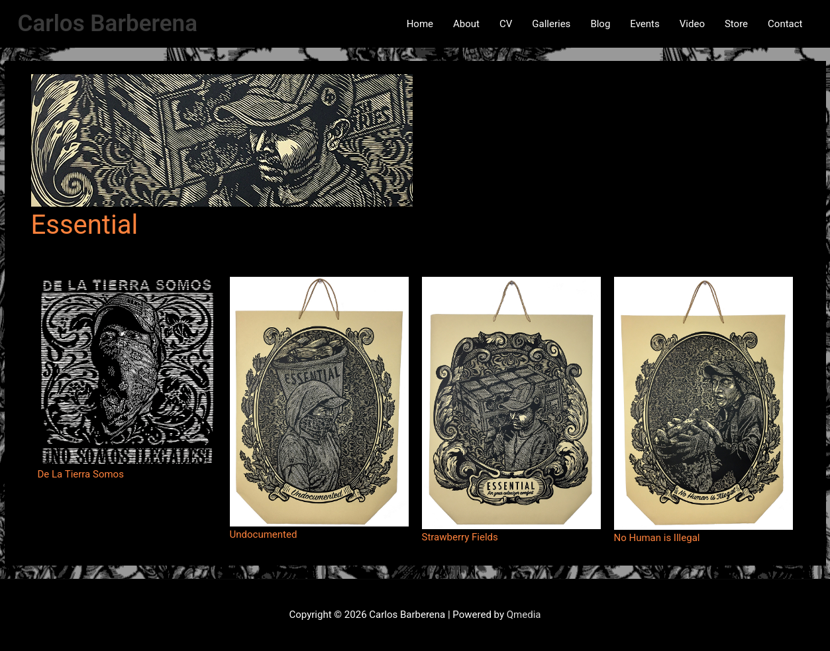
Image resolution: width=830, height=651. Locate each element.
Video (692, 24)
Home (420, 24)
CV (505, 24)
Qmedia (524, 615)
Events (644, 24)
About (466, 24)
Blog (600, 24)
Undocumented (263, 534)
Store (736, 24)
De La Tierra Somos (81, 474)
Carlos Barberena (107, 23)
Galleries (551, 24)
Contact (785, 24)
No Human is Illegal (657, 538)
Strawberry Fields (460, 537)
